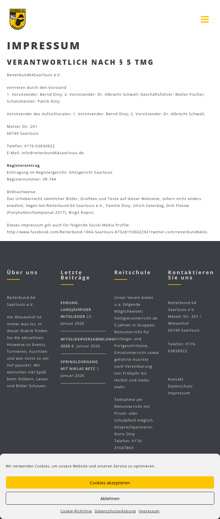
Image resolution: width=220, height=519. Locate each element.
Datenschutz (180, 386)
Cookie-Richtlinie (76, 511)
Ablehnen (110, 498)
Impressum (149, 511)
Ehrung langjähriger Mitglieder (76, 309)
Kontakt (176, 379)
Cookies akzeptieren (110, 482)
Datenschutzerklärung (115, 511)
